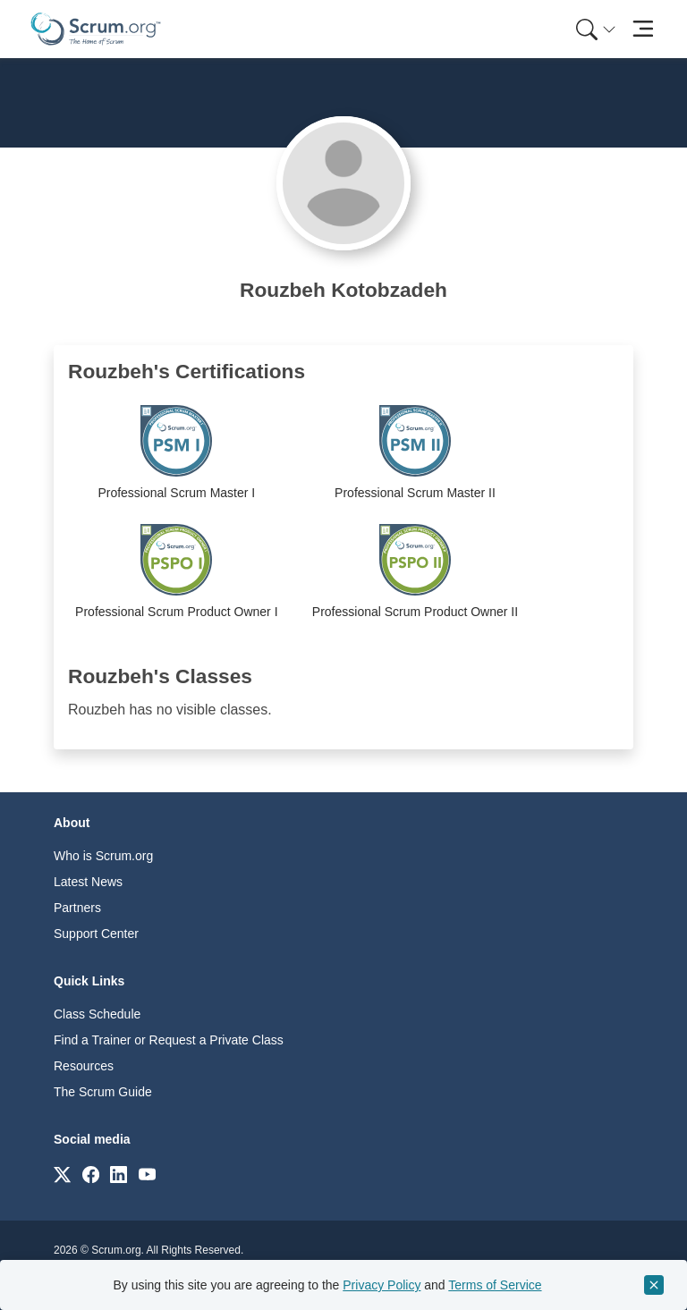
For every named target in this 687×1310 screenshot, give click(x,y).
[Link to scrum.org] (62, 1173)
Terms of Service (494, 1285)
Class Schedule (97, 1014)
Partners (77, 907)
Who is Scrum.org (103, 856)
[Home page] (96, 29)
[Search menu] (595, 29)
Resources (84, 1066)
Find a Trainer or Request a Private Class (169, 1040)
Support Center (96, 933)
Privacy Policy (381, 1285)
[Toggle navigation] (642, 29)
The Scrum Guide (103, 1092)
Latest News (88, 882)
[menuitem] (593, 29)
